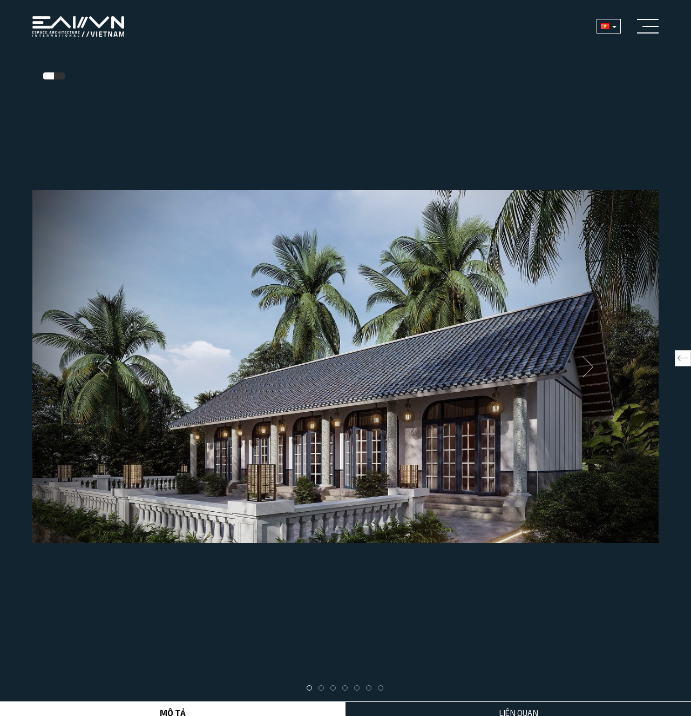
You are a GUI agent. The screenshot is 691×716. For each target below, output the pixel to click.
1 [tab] (312, 678)
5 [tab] (359, 678)
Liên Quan (518, 703)
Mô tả (173, 703)
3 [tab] (335, 678)
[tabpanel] (345, 362)
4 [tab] (347, 678)
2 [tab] (324, 678)
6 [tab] (371, 678)
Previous (103, 361)
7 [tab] (383, 678)
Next (588, 361)
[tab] (48, 76)
